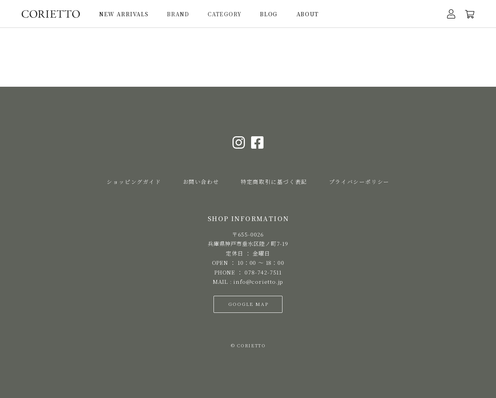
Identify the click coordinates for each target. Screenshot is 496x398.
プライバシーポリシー (359, 181)
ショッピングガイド (134, 181)
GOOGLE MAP (248, 303)
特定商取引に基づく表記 (274, 181)
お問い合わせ (201, 181)
